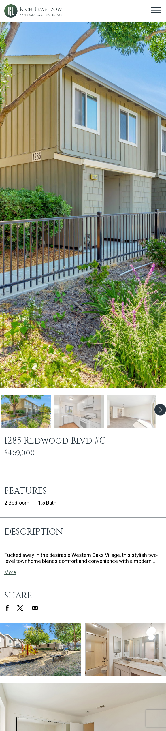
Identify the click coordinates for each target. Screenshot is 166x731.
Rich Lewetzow (33, 11)
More (10, 572)
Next (160, 412)
